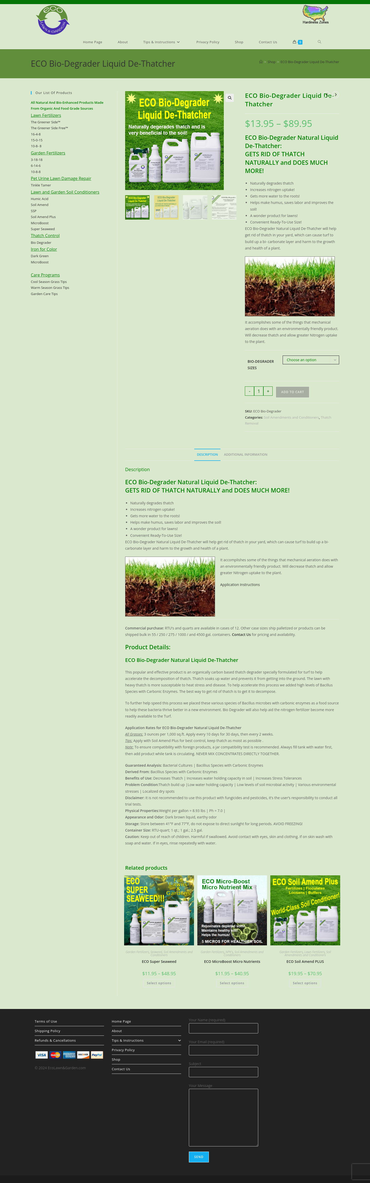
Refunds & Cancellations (55, 1040)
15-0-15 (37, 140)
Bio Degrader (41, 242)
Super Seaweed (43, 229)
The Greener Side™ (45, 122)
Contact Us (121, 1069)
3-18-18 (37, 159)
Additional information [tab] (245, 454)
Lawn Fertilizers (314, 952)
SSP (33, 211)
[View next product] (335, 94)
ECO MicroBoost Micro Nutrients (232, 961)
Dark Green (40, 256)
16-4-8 (36, 134)
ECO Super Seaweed (159, 961)
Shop (116, 1059)
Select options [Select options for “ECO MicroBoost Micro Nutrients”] (232, 983)
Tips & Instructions (146, 1040)
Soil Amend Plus (43, 216)
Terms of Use (46, 1021)
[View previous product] (326, 94)
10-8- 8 (36, 146)
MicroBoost (40, 223)
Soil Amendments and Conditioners (291, 417)
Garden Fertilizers (137, 952)
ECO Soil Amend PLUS (305, 961)
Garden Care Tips (44, 293)
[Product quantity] (258, 391)
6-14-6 (36, 165)
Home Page (121, 1021)
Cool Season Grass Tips (49, 281)
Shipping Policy (47, 1031)
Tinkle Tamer (41, 185)
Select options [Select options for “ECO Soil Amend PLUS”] (305, 983)
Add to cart (292, 392)
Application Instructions (240, 584)
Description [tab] (207, 454)
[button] (230, 98)
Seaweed (156, 952)
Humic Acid (39, 198)
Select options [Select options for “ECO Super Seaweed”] (159, 983)
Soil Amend (39, 204)
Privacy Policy (123, 1050)
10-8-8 (36, 171)
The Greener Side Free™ (49, 128)
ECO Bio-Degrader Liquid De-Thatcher (310, 61)
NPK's (229, 952)
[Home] (261, 61)
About (117, 1031)
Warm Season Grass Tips (50, 287)
